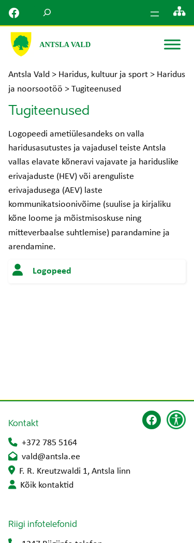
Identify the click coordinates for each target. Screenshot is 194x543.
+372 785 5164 (49, 443)
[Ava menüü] (154, 14)
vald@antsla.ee (51, 456)
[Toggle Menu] (172, 44)
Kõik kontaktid (46, 485)
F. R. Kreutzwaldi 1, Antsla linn (74, 471)
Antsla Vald (65, 44)
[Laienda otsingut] (47, 12)
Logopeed (52, 271)
